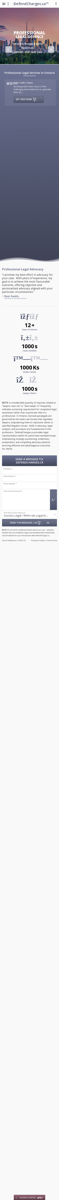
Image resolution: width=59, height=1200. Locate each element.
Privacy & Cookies (38, 540)
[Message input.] (26, 499)
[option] (27, 48)
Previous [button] (8, 49)
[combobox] (29, 514)
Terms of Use (52, 540)
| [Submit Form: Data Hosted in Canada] (29, 522)
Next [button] (50, 49)
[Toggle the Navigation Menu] (4, 4)
